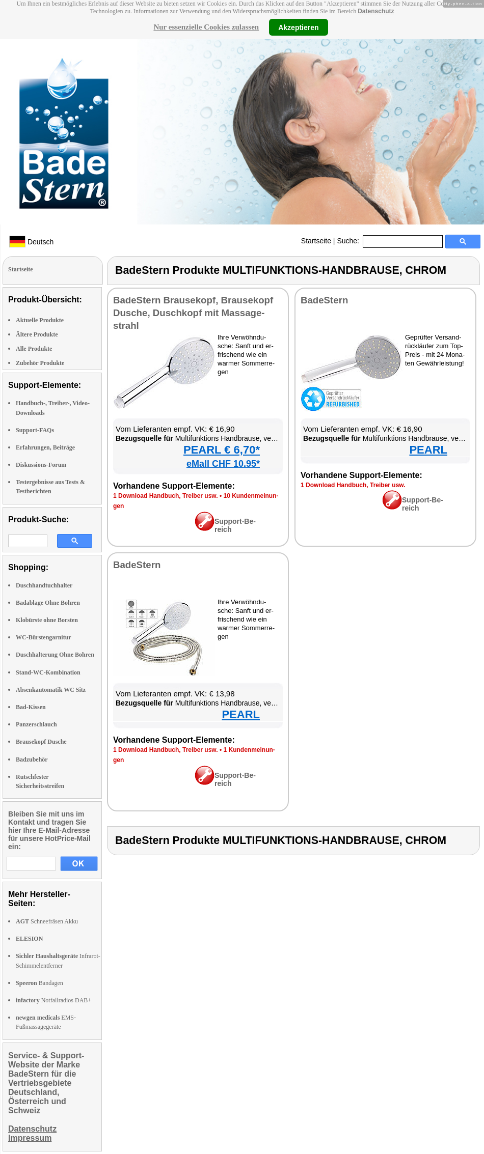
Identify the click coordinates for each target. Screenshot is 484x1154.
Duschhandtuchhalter (44, 585)
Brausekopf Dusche (41, 741)
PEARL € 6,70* (221, 449)
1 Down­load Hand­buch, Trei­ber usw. (165, 495)
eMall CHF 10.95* (223, 464)
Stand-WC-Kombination (48, 672)
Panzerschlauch (36, 724)
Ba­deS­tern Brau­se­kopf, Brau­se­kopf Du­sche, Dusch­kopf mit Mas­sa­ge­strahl (193, 313)
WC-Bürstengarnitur (43, 637)
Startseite (316, 241)
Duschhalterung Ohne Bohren (55, 654)
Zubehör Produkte (40, 363)
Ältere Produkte (37, 334)
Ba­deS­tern (324, 300)
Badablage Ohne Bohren (48, 602)
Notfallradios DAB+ (53, 1000)
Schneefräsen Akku (47, 921)
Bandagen (39, 983)
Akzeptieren (298, 27)
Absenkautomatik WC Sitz (51, 689)
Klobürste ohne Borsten (47, 620)
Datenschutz (376, 11)
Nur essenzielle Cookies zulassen (206, 27)
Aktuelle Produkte (40, 320)
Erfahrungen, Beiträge (45, 447)
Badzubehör (32, 759)
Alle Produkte (34, 348)
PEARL (428, 449)
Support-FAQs (35, 430)
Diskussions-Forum (41, 464)
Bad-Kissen (31, 707)
